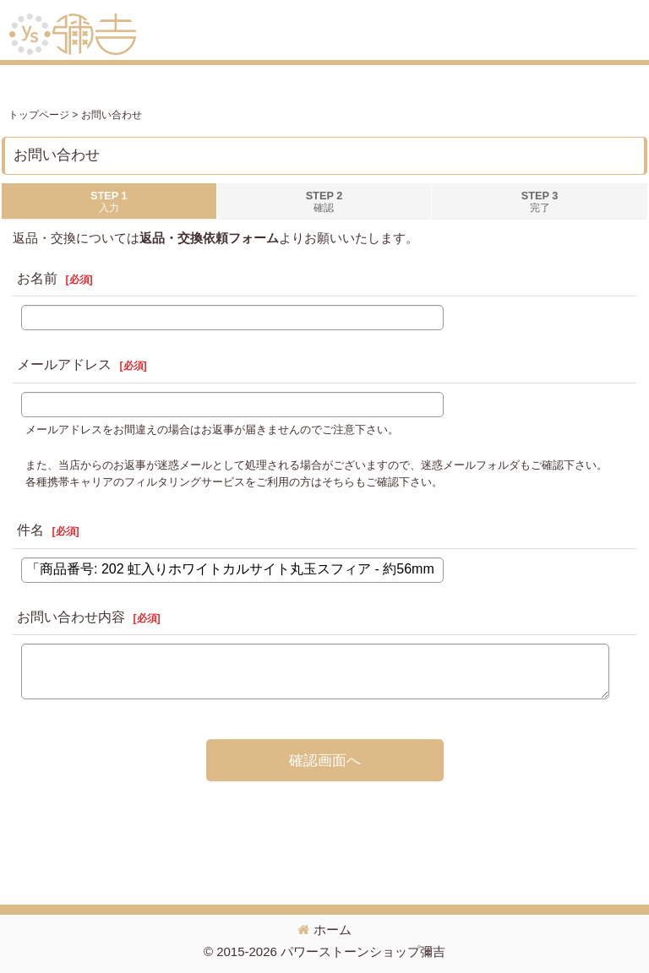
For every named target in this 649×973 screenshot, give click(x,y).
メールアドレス (64, 364)
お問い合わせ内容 (71, 617)
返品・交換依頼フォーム (209, 238)
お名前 (37, 278)
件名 (30, 530)
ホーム (324, 929)
